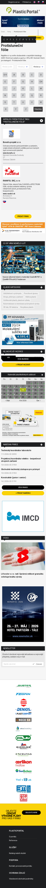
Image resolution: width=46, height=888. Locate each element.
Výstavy (26, 39)
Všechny (38, 109)
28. (23, 397)
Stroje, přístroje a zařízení (13, 297)
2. (35, 383)
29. (29, 397)
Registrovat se (14, 2)
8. (29, 386)
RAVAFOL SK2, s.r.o (11, 181)
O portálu (12, 837)
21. (23, 393)
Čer (39, 401)
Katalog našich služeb (17, 853)
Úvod (3, 32)
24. (41, 393)
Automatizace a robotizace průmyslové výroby (21, 304)
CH (41, 81)
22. (29, 393)
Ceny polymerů (16, 39)
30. (35, 397)
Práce (35, 39)
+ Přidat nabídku (23, 493)
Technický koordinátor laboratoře (16, 450)
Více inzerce (23, 359)
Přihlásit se (27, 2)
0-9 (5, 75)
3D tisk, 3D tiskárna (10, 307)
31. (41, 397)
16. (35, 390)
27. (17, 397)
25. (4, 397)
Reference (13, 840)
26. (10, 397)
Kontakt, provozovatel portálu (20, 866)
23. (35, 393)
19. (10, 393)
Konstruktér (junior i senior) (13, 477)
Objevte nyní (31, 813)
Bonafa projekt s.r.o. (12, 142)
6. (16, 386)
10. (41, 386)
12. (10, 390)
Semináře (29, 39)
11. (4, 390)
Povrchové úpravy (31, 293)
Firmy (10, 39)
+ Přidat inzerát (23, 365)
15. (29, 390)
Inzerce (13, 39)
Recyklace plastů (26, 307)
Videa (32, 39)
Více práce (23, 487)
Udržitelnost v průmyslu (12, 293)
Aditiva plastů (31, 297)
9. (35, 386)
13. (17, 390)
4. (4, 386)
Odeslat (37, 664)
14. (23, 390)
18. (4, 393)
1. (29, 383)
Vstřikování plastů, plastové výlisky (16, 300)
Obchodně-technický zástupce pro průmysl (20, 469)
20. (17, 393)
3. (41, 383)
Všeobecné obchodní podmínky (21, 879)
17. (41, 390)
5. (10, 386)
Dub (7, 401)
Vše (8, 357)
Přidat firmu (23, 216)
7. (23, 386)
